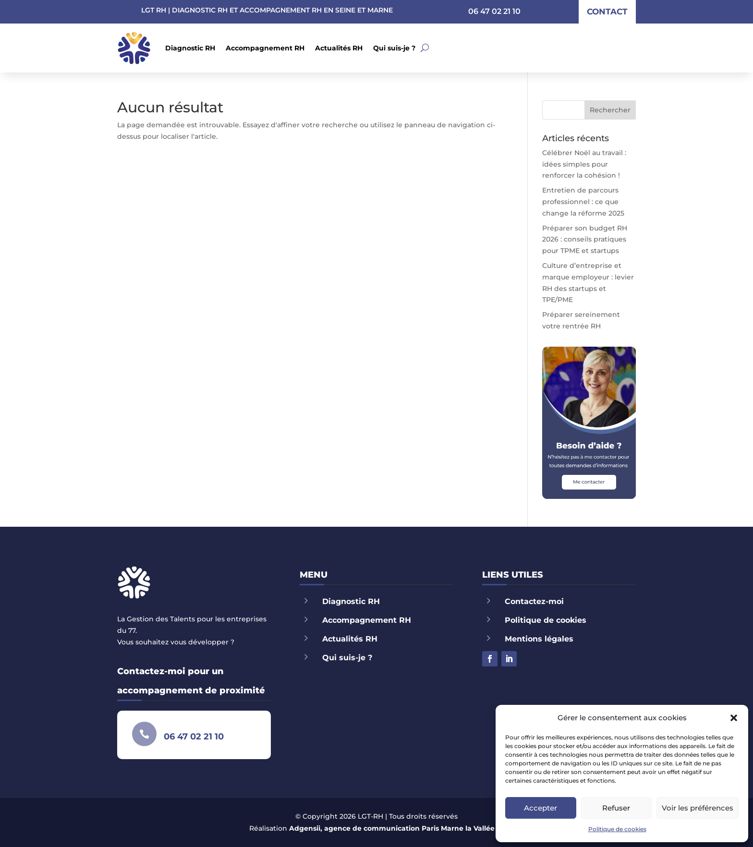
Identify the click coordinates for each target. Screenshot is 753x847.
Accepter (540, 807)
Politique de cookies (617, 829)
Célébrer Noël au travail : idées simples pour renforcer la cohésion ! (584, 164)
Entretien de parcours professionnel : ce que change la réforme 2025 (583, 202)
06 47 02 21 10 (494, 11)
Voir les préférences (697, 807)
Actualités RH (339, 48)
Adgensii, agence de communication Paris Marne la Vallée (392, 828)
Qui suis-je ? (394, 48)
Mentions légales (539, 638)
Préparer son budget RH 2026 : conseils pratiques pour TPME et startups (584, 239)
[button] (734, 718)
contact (607, 11)
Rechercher (610, 110)
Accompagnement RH (265, 48)
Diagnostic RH (190, 48)
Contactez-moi (534, 601)
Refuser (616, 807)
